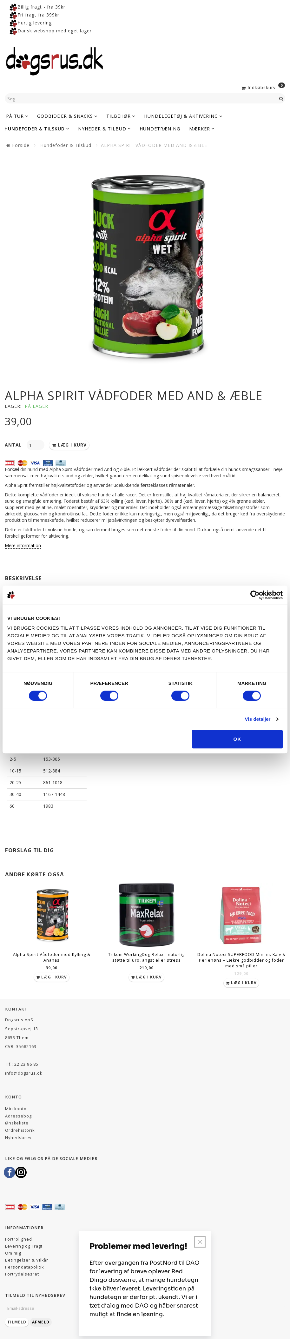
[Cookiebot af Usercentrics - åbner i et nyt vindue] (255, 595)
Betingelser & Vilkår (26, 1260)
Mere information (23, 545)
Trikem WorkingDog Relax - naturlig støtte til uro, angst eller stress (146, 957)
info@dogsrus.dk (23, 1073)
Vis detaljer (258, 719)
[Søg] (281, 98)
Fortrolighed (18, 1239)
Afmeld (40, 1322)
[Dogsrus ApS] (54, 60)
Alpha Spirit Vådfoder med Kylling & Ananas (51, 957)
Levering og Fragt (24, 1246)
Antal (14, 445)
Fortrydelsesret (22, 1274)
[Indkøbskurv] (262, 87)
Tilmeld (16, 1322)
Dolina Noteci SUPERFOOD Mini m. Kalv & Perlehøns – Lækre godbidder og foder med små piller (241, 960)
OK (237, 739)
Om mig (13, 1253)
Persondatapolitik (24, 1267)
